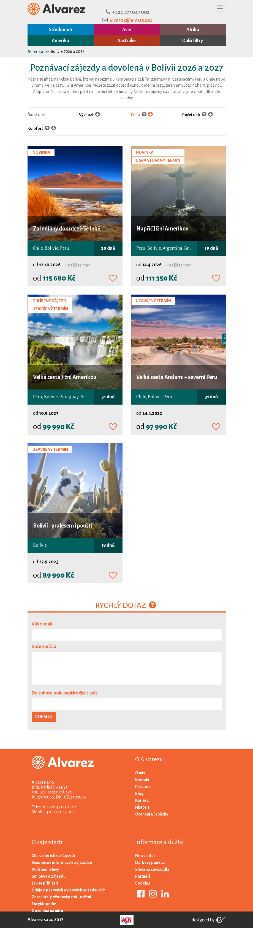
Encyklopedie (44, 904)
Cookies (142, 883)
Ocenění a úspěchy (151, 814)
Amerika (60, 40)
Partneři (142, 876)
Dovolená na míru (47, 910)
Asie (126, 29)
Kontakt (142, 780)
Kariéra (142, 800)
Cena (135, 114)
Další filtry (192, 40)
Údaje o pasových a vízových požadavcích (68, 890)
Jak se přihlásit (45, 883)
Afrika (192, 29)
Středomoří (60, 29)
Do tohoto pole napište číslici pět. (65, 693)
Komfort (35, 128)
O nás (140, 773)
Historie (142, 807)
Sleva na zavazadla (152, 869)
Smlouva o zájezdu (49, 876)
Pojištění (39, 869)
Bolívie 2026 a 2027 (67, 51)
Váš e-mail (42, 624)
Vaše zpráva (44, 646)
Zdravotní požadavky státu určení (61, 897)
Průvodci (143, 786)
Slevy (54, 869)
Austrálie (126, 40)
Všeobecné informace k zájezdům (62, 862)
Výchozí (89, 114)
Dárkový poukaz (150, 862)
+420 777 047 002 (130, 12)
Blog (139, 793)
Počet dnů (191, 114)
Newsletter (145, 855)
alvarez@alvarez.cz (131, 20)
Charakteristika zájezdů (53, 855)
